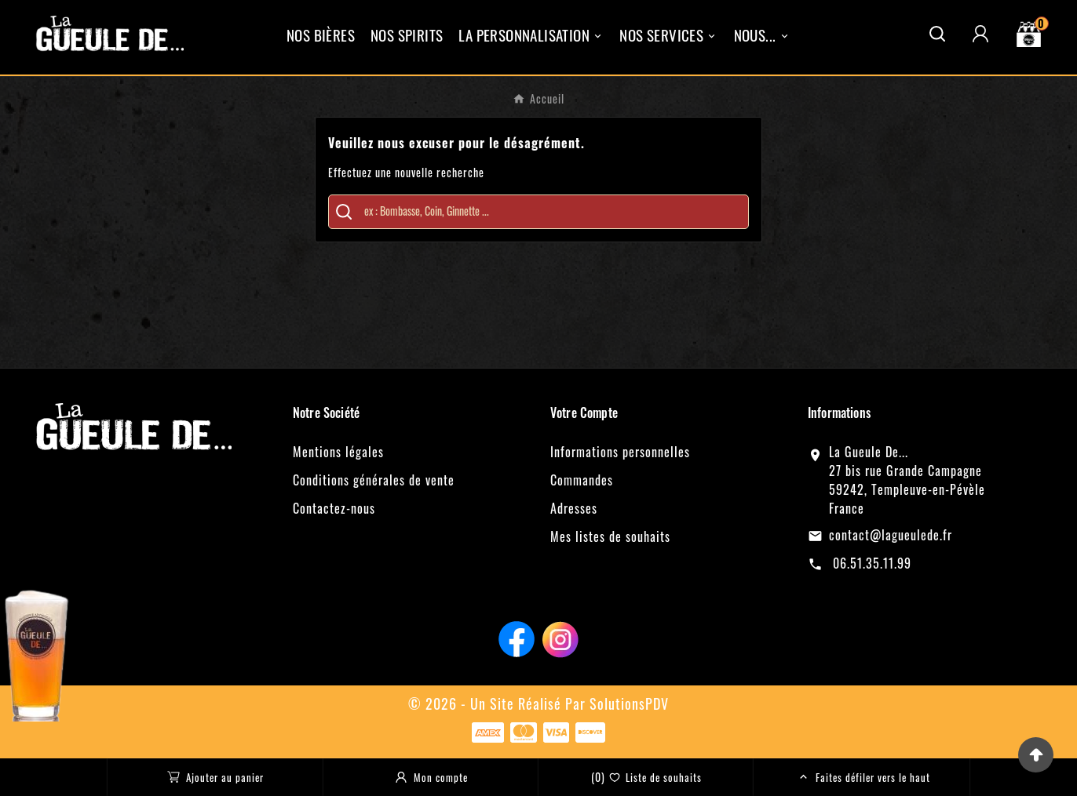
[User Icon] (980, 33)
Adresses (573, 508)
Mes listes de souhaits (610, 536)
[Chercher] (550, 211)
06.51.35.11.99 (870, 563)
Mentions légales (338, 451)
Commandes (581, 480)
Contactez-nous (334, 508)
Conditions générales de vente (374, 480)
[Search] (344, 212)
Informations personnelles (620, 451)
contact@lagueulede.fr (890, 534)
